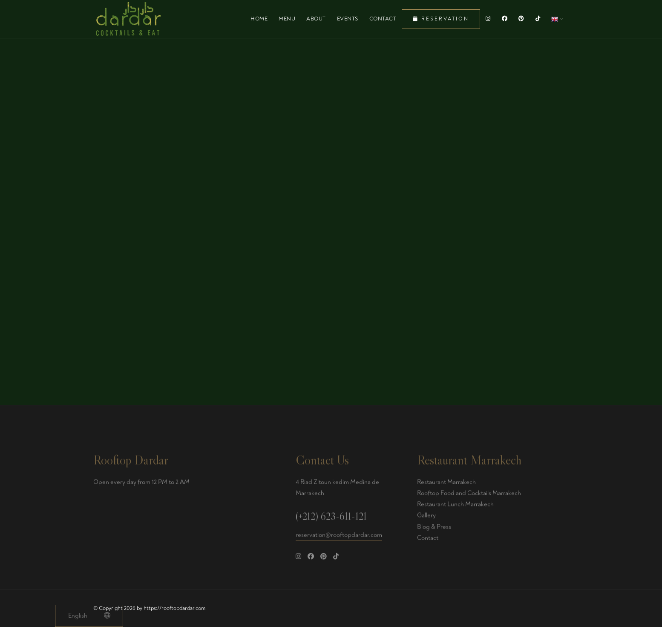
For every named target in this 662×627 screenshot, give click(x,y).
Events (347, 18)
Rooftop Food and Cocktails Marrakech (469, 495)
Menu (287, 18)
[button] (557, 19)
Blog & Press (434, 529)
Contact (383, 18)
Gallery (426, 518)
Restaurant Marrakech (446, 484)
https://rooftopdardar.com (174, 608)
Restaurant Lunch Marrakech (455, 507)
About (316, 18)
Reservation (441, 19)
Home (259, 18)
